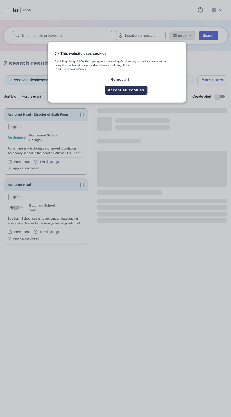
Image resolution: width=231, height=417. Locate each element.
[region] (117, 72)
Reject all (120, 79)
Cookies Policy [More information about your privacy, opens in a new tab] (77, 69)
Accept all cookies (126, 90)
